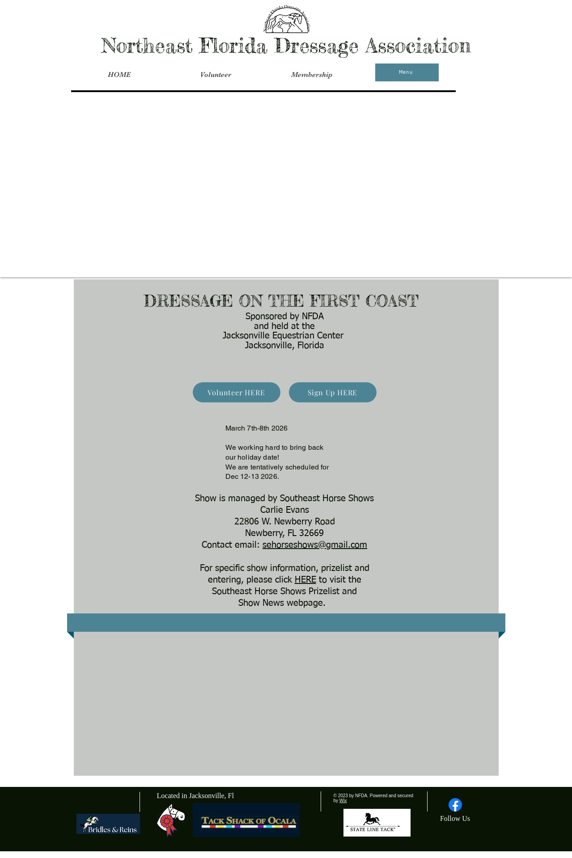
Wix (343, 800)
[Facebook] (455, 805)
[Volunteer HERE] (236, 392)
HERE (305, 579)
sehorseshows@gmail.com (315, 545)
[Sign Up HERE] (333, 392)
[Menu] (407, 72)
